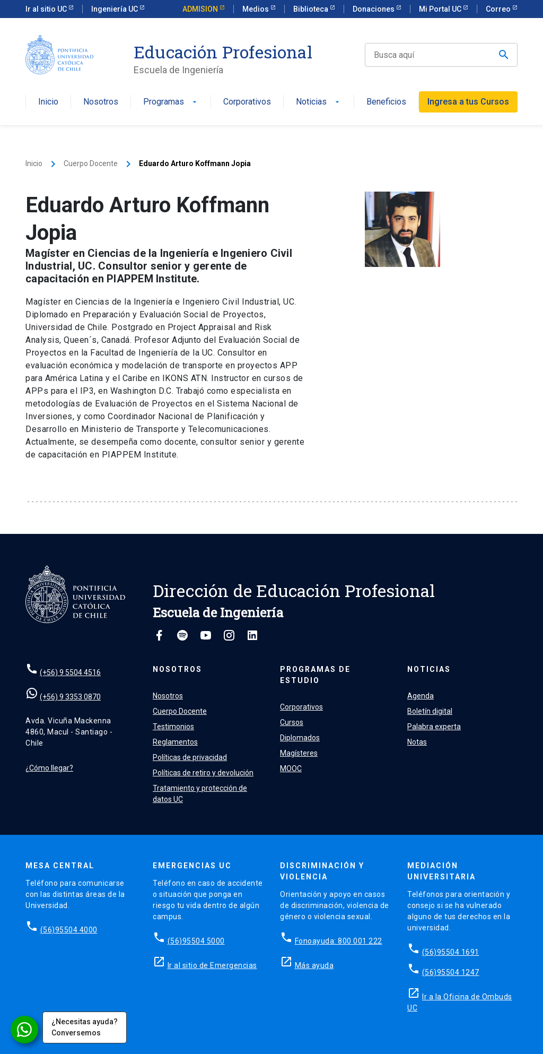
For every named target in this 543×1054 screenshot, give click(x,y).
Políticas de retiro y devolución (203, 772)
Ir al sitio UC (46, 9)
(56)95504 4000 (69, 930)
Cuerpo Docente (91, 163)
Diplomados (300, 737)
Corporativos (247, 102)
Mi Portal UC (441, 9)
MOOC (291, 768)
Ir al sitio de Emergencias (212, 965)
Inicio (48, 102)
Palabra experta (434, 726)
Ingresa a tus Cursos (468, 102)
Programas (171, 102)
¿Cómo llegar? (49, 768)
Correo (499, 9)
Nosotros (100, 102)
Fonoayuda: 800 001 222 (338, 941)
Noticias (318, 102)
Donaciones (374, 9)
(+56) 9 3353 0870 (70, 697)
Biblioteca (311, 9)
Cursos (291, 722)
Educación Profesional (223, 52)
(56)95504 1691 (450, 952)
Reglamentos (175, 742)
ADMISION (201, 9)
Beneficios (386, 102)
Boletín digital (429, 711)
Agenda (420, 696)
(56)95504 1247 (450, 972)
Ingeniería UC (115, 9)
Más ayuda (314, 965)
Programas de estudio (315, 675)
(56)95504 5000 (196, 941)
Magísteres (299, 753)
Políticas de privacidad (190, 757)
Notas (417, 742)
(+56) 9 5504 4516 (70, 672)
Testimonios (173, 726)
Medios (256, 9)
